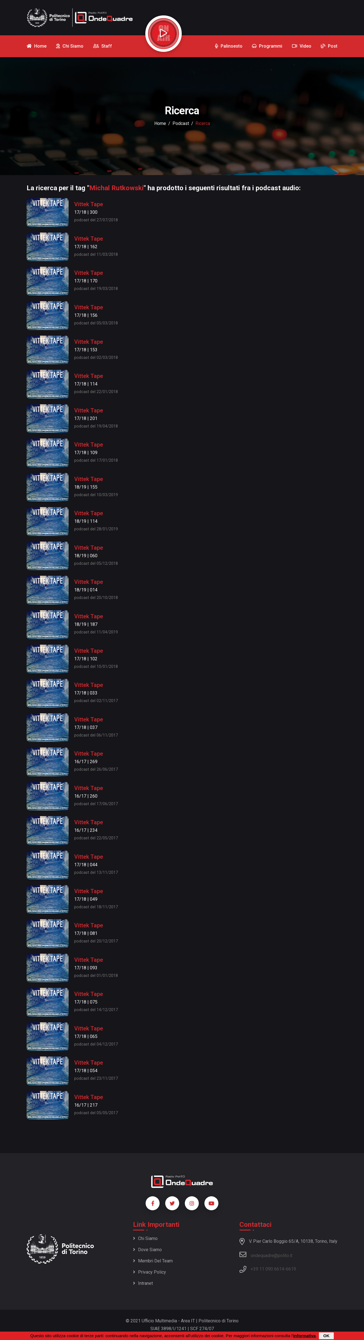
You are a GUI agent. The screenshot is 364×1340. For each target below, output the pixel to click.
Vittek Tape (88, 204)
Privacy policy (149, 1272)
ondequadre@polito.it (265, 1254)
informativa (304, 1336)
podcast (180, 123)
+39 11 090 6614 (267, 1269)
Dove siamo (147, 1249)
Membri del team (153, 1261)
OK (326, 1336)
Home (160, 123)
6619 (291, 1269)
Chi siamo (145, 1238)
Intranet (143, 1283)
